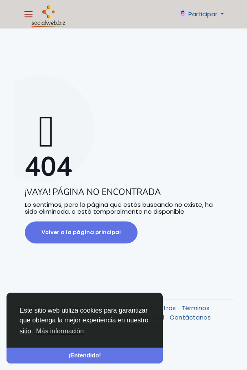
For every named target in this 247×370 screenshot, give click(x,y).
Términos (195, 308)
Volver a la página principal (81, 232)
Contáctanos (190, 317)
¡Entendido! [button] (84, 355)
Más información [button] (60, 331)
